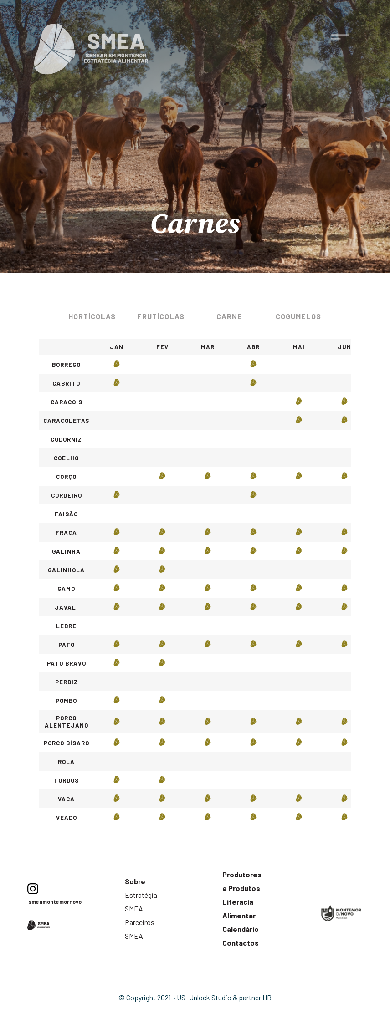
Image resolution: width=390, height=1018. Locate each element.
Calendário (240, 929)
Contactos (240, 942)
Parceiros (139, 922)
